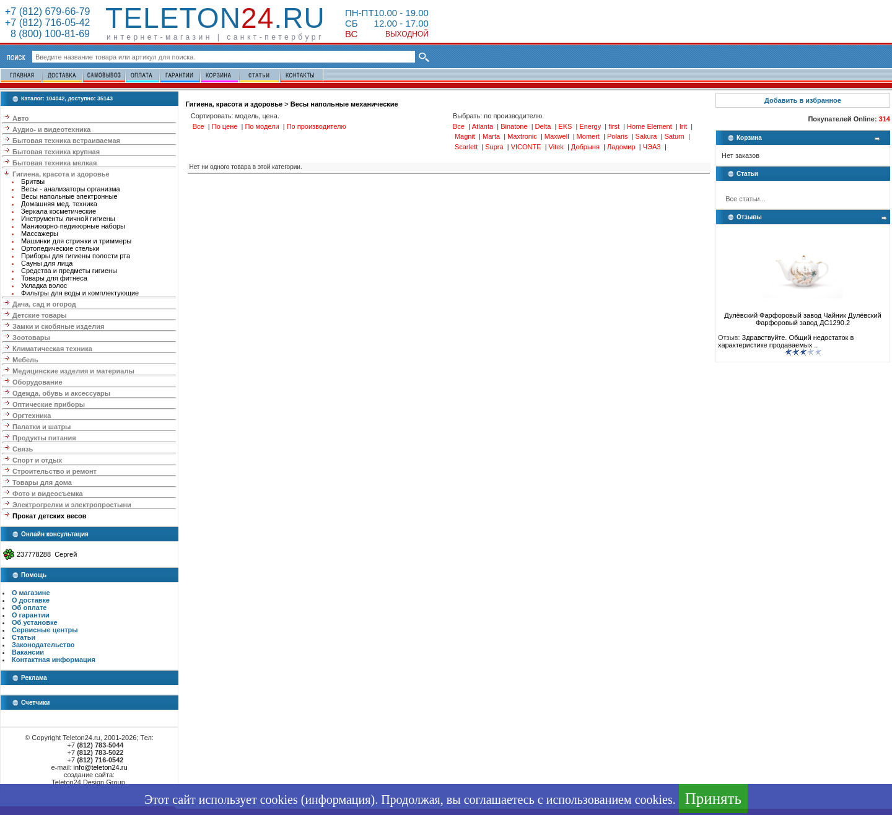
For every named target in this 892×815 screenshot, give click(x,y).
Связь (22, 449)
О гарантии (31, 615)
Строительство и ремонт (54, 471)
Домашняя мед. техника (59, 203)
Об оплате (29, 607)
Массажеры (39, 233)
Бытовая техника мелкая (54, 163)
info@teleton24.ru (101, 767)
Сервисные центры (45, 630)
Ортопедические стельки (60, 248)
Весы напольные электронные (69, 196)
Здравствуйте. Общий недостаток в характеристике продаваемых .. (786, 341)
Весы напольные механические (344, 104)
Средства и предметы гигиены (69, 270)
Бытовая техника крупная (56, 151)
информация (337, 799)
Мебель (25, 360)
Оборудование (37, 382)
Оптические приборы (48, 404)
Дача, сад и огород (44, 304)
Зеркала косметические (58, 211)
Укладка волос (44, 285)
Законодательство (43, 644)
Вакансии (28, 652)
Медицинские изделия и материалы (73, 371)
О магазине (31, 592)
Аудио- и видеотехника (51, 129)
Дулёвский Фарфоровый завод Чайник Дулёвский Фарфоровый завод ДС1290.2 (802, 315)
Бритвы (33, 181)
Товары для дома (42, 482)
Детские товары (39, 315)
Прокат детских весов (49, 516)
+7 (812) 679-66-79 (47, 11)
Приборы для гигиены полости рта (75, 255)
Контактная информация (53, 659)
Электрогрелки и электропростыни (71, 504)
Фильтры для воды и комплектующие (80, 293)
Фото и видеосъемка (47, 493)
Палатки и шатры (41, 426)
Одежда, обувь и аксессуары (61, 393)
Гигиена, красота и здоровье (61, 174)
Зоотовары (31, 337)
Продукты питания (44, 438)
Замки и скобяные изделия (58, 326)
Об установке (35, 622)
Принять (713, 798)
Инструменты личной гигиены (68, 218)
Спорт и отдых (37, 460)
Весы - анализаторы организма (70, 189)
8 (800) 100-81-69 (47, 33)
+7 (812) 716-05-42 (47, 22)
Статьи (23, 637)
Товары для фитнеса (54, 278)
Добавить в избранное (802, 100)
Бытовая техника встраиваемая (66, 140)
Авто (20, 118)
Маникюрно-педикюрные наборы (73, 226)
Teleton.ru (215, 18)
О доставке (31, 600)
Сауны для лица (46, 263)
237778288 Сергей (47, 554)
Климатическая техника (52, 348)
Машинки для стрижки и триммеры (76, 241)
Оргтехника (31, 415)
